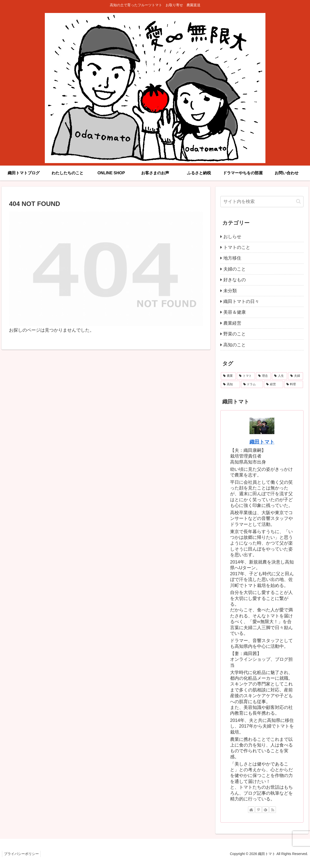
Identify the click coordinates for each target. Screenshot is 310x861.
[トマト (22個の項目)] (246, 376)
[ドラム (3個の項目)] (252, 384)
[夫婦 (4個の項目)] (295, 376)
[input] (262, 201)
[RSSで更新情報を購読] (272, 809)
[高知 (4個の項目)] (230, 384)
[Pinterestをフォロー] (258, 809)
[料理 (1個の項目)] (293, 384)
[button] (298, 201)
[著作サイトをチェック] (251, 809)
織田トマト (261, 442)
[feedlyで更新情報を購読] (265, 809)
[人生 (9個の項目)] (279, 376)
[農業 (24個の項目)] (228, 376)
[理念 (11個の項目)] (263, 376)
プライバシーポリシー (22, 854)
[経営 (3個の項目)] (273, 384)
